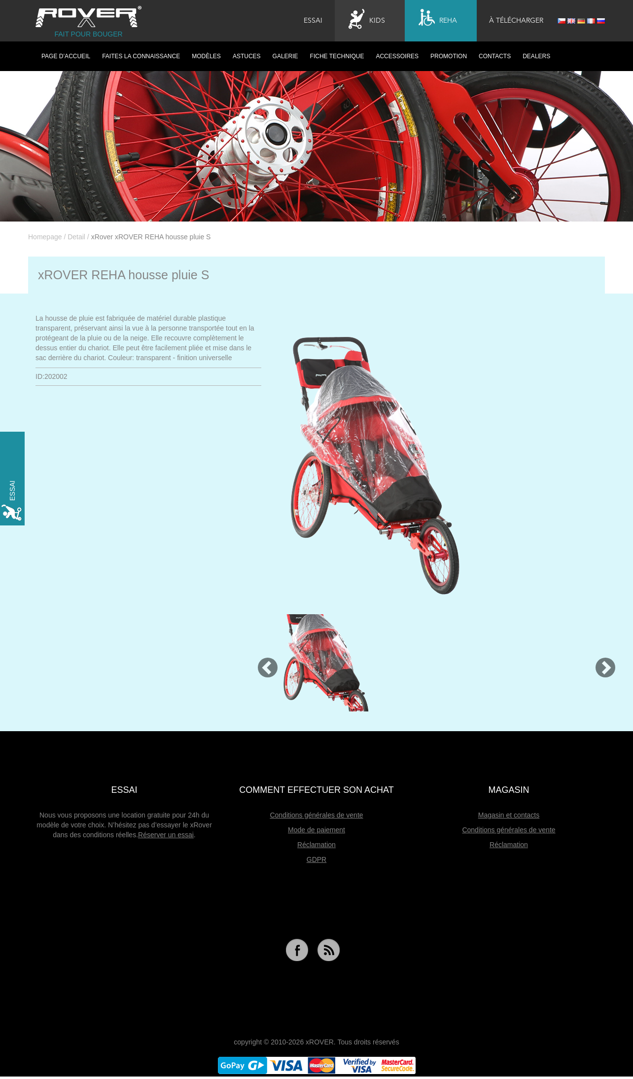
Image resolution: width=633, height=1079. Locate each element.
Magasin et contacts (509, 815)
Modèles (206, 56)
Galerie (285, 56)
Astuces (247, 56)
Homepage (45, 237)
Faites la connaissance (141, 56)
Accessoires (397, 56)
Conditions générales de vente (316, 815)
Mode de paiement (316, 830)
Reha (438, 19)
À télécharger (516, 20)
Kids (367, 19)
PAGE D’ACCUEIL (65, 56)
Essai (313, 20)
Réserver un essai (166, 835)
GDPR (316, 859)
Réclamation (316, 845)
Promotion (448, 56)
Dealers (536, 56)
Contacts (495, 56)
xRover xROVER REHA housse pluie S (151, 237)
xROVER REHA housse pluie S (123, 275)
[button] (263, 662)
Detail (76, 237)
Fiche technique (337, 56)
